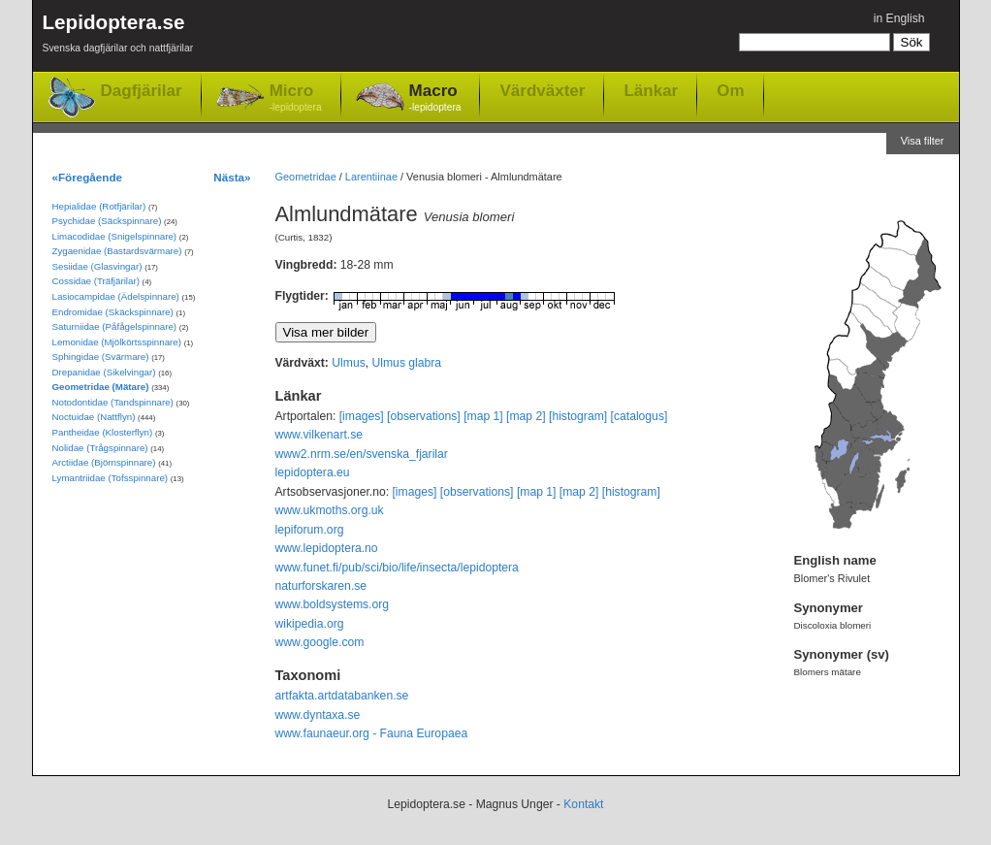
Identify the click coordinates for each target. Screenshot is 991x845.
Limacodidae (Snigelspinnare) (114, 236)
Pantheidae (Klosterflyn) (102, 432)
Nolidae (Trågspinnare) (100, 447)
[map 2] (526, 416)
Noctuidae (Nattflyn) (94, 416)
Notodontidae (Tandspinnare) (113, 402)
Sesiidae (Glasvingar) (97, 266)
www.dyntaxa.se (318, 715)
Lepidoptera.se (118, 36)
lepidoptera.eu (312, 472)
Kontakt (583, 804)
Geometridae (305, 176)
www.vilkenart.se (319, 434)
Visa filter (922, 140)
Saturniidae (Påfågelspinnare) (114, 326)
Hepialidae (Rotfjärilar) (99, 206)
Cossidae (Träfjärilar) (96, 281)
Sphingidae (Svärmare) (100, 356)
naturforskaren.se (321, 586)
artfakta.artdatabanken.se (342, 695)
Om (730, 90)
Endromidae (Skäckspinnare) (113, 312)
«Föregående (87, 177)
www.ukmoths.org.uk (329, 510)
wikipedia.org (309, 624)
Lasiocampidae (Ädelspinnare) (115, 296)
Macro (435, 98)
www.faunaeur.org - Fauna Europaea (371, 733)
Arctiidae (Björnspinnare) (104, 462)
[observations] (424, 416)
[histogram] (578, 416)
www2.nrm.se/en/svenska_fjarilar (361, 454)
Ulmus (348, 363)
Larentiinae (371, 176)
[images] (361, 416)
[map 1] (483, 416)
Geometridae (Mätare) (100, 386)
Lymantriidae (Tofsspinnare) (110, 477)
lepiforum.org (309, 529)
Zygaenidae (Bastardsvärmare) (117, 250)
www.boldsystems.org (332, 604)
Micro (296, 98)
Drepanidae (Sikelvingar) (104, 372)
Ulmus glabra (407, 363)
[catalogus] (639, 416)
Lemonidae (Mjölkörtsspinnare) (116, 342)
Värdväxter (542, 90)
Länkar (650, 90)
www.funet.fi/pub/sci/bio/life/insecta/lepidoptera (397, 567)
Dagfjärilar (141, 90)
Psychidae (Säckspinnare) (107, 220)
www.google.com (320, 642)
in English (899, 18)
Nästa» (231, 177)
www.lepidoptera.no (326, 548)
